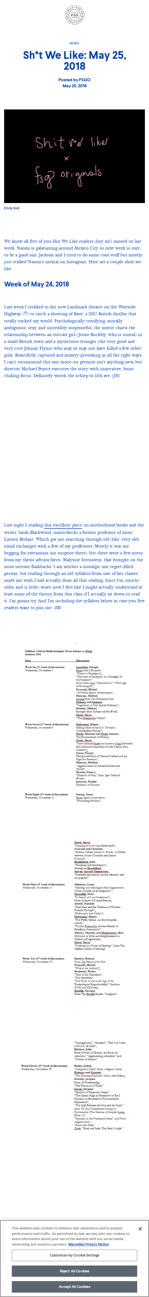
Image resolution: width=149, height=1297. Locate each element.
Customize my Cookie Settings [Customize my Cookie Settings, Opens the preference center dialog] (75, 1255)
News (74, 43)
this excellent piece (63, 525)
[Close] (140, 1229)
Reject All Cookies (74, 1271)
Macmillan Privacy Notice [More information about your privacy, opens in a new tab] (88, 1244)
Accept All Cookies (74, 1286)
